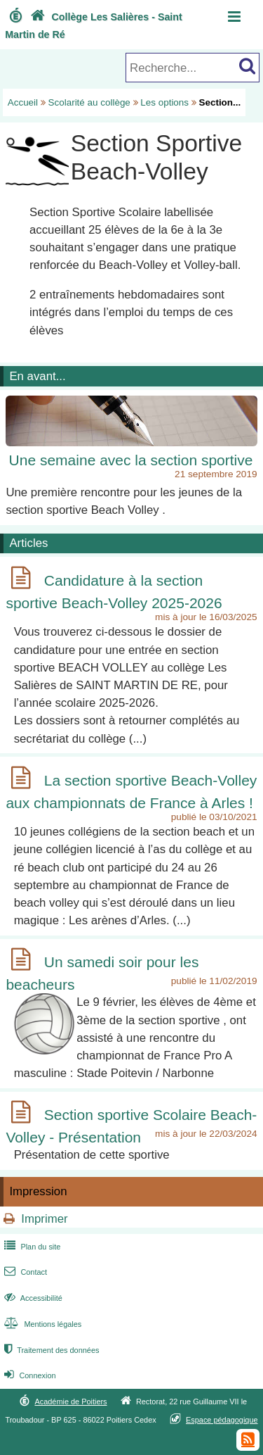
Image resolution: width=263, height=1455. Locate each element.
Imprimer (44, 1219)
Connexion (28, 1375)
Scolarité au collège (89, 102)
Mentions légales (41, 1324)
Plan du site (30, 1246)
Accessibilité (31, 1298)
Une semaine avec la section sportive (131, 460)
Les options (164, 102)
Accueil (23, 102)
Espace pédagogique (222, 1420)
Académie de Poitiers (70, 1401)
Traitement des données (50, 1350)
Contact (24, 1272)
